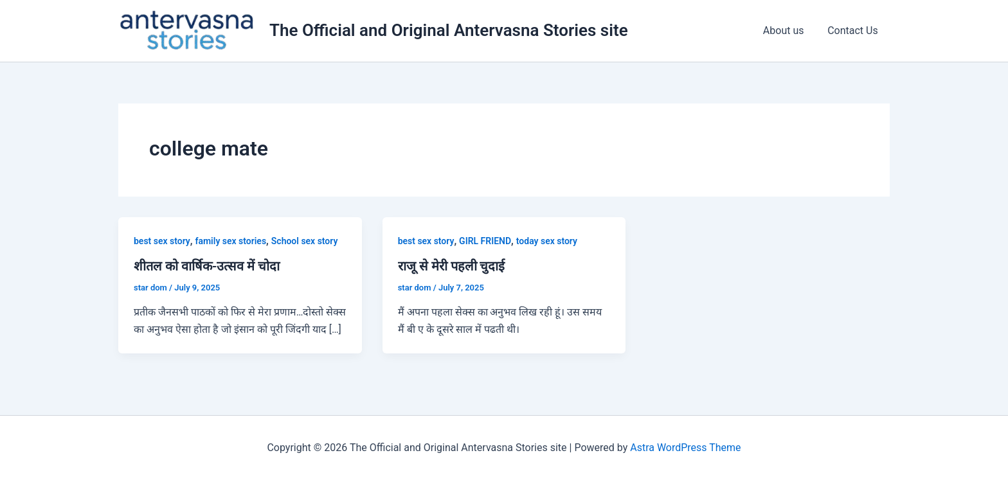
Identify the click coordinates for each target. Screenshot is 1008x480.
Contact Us (854, 30)
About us (788, 30)
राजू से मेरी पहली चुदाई (451, 266)
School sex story (304, 241)
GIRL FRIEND (485, 241)
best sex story (162, 241)
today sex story (546, 241)
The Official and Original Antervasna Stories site (448, 30)
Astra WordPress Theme (685, 447)
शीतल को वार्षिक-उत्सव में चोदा (207, 266)
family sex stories (231, 241)
